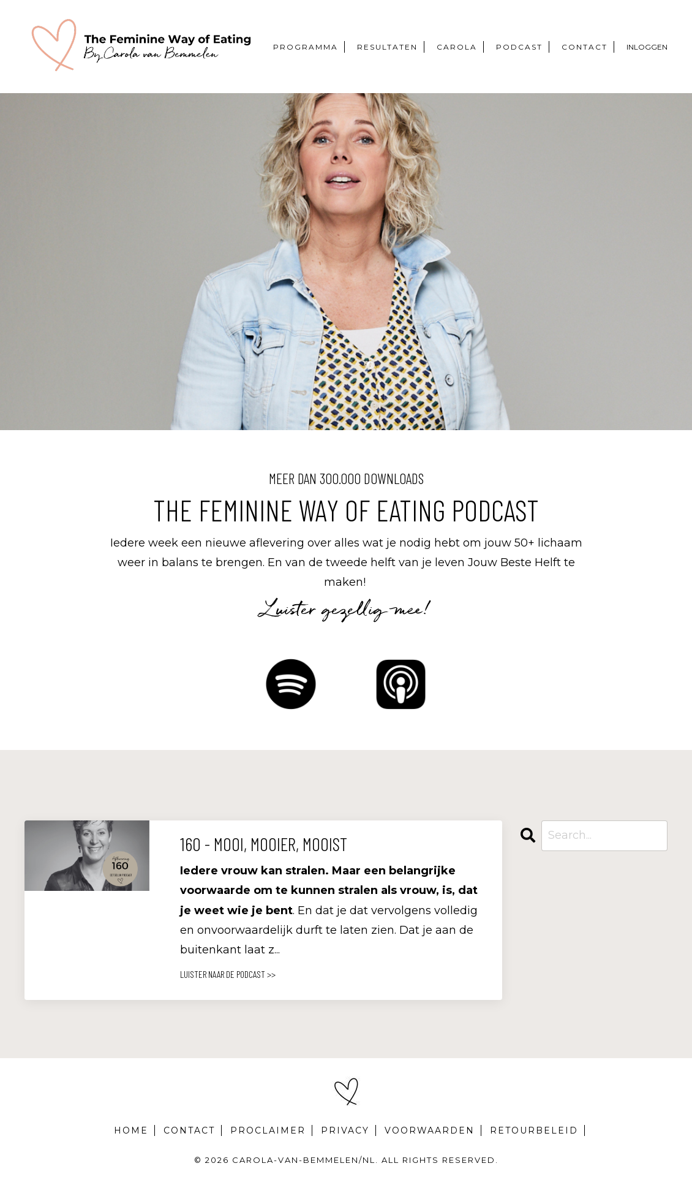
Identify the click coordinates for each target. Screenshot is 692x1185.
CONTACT (584, 46)
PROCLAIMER (268, 1130)
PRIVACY (345, 1130)
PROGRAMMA (305, 46)
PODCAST (519, 46)
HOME (131, 1130)
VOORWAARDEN (430, 1130)
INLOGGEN (647, 46)
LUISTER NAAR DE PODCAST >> (228, 974)
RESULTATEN (387, 46)
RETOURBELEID (534, 1130)
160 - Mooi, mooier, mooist (263, 844)
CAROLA (457, 46)
